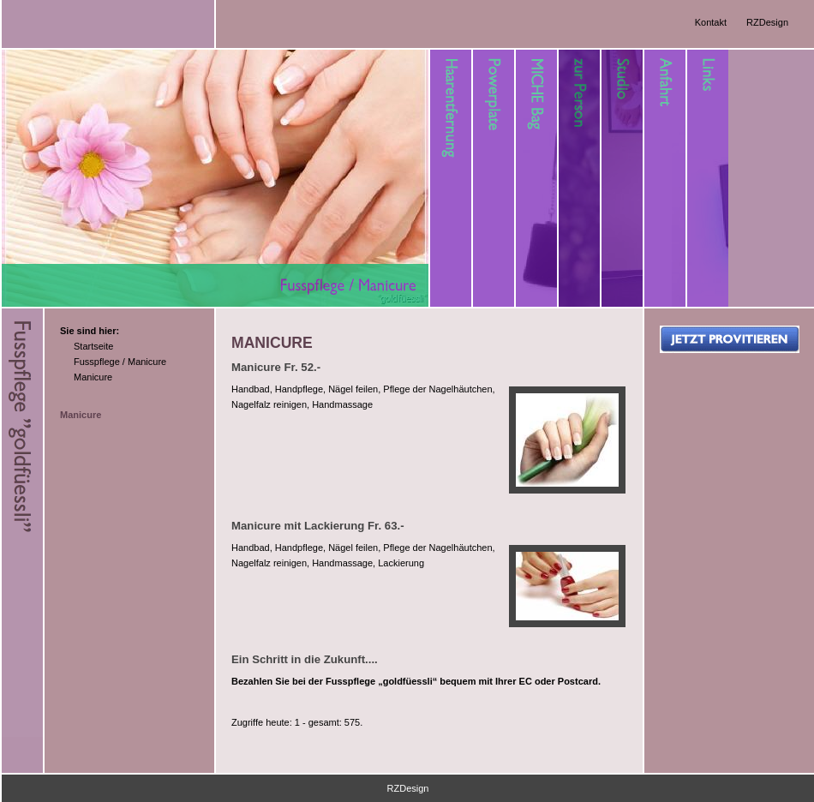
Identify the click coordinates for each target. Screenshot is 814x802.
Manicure (93, 377)
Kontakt (711, 22)
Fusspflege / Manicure (120, 361)
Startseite (93, 346)
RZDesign (767, 22)
